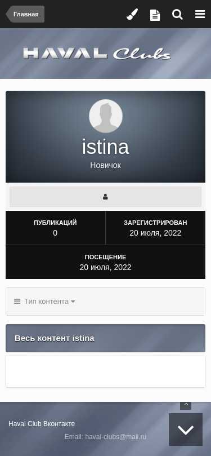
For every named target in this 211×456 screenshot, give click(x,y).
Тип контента (44, 301)
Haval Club (25, 424)
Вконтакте (59, 424)
